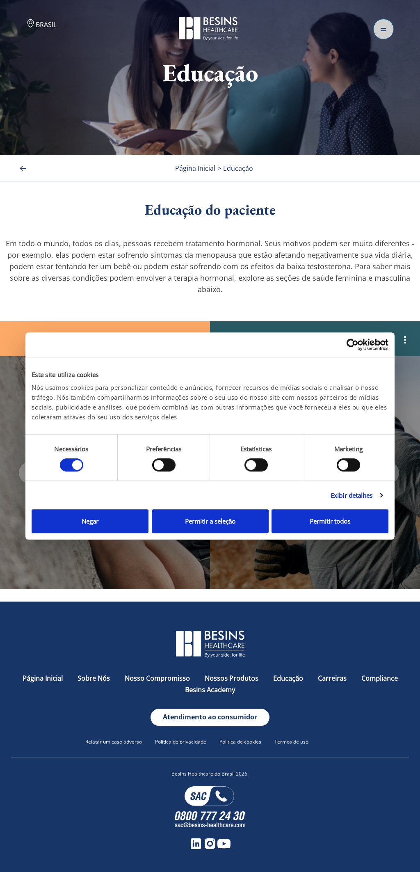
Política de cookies (240, 741)
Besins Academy (210, 689)
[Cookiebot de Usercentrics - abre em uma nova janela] (352, 345)
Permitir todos (330, 521)
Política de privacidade (180, 741)
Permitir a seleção (210, 521)
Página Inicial (43, 678)
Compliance (379, 678)
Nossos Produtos (232, 678)
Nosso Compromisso (158, 678)
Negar (90, 521)
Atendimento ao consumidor (210, 716)
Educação (289, 678)
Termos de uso (291, 741)
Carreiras (333, 678)
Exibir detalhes (352, 495)
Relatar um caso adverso (113, 741)
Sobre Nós (95, 678)
